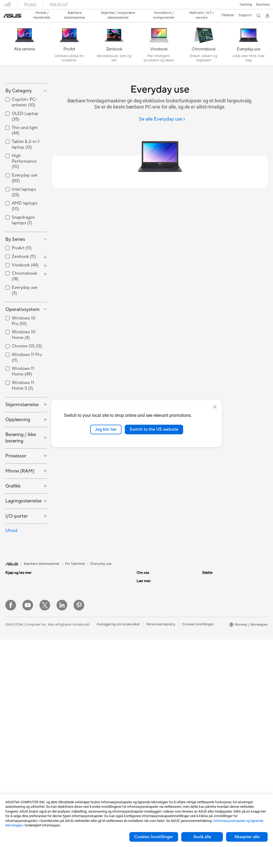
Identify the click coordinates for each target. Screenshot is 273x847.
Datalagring (79, 638)
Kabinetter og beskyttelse (90, 762)
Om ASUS (144, 606)
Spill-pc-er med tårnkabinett (27, 718)
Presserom (144, 638)
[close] (215, 407)
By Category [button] (18, 115)
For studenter (16, 670)
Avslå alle (202, 837)
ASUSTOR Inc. (147, 646)
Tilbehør (11, 622)
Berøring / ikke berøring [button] (20, 462)
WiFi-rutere (79, 670)
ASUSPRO (210, 646)
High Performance (24, 186)
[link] (136, 7)
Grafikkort (13, 791)
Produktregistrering (152, 694)
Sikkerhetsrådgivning (153, 718)
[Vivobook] (158, 36)
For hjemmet (15, 638)
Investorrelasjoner (150, 630)
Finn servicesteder (150, 686)
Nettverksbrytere (83, 690)
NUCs (10, 734)
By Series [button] (15, 264)
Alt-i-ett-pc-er (16, 702)
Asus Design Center (217, 638)
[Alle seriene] (24, 36)
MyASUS (143, 734)
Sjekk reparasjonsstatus (155, 678)
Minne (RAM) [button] (19, 496)
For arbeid (13, 654)
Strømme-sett (81, 746)
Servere (76, 706)
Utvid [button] (11, 555)
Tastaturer (78, 722)
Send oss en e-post (151, 702)
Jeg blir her (106, 429)
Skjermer (12, 694)
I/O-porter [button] (16, 541)
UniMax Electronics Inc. (155, 662)
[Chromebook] (203, 36)
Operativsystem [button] (22, 334)
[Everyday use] (248, 36)
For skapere (14, 662)
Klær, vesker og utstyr (87, 754)
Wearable (12, 766)
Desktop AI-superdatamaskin (93, 698)
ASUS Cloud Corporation (156, 654)
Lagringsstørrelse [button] (23, 526)
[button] (7, 6)
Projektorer (14, 750)
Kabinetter (78, 606)
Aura (206, 686)
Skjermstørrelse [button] (22, 429)
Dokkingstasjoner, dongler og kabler (98, 778)
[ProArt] (69, 36)
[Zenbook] (114, 36)
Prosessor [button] (15, 481)
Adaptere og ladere (85, 770)
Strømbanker (80, 786)
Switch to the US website (154, 429)
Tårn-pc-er (13, 710)
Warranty (12, 758)
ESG (205, 606)
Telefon (11, 614)
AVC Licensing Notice (219, 662)
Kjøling (75, 614)
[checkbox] (26, 186)
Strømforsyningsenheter (89, 622)
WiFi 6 (75, 662)
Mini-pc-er (13, 726)
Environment (212, 614)
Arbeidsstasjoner (18, 742)
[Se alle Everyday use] (162, 110)
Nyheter (143, 622)
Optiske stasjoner (84, 630)
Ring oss (143, 710)
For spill (11, 646)
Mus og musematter (85, 730)
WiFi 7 (75, 654)
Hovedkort (14, 783)
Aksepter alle (247, 837)
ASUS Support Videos (153, 726)
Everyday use (100, 588)
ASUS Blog (211, 670)
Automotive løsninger (219, 654)
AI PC (206, 630)
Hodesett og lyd (82, 738)
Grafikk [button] (13, 511)
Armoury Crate (214, 678)
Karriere (142, 614)
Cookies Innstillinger (153, 837)
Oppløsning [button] (17, 444)
